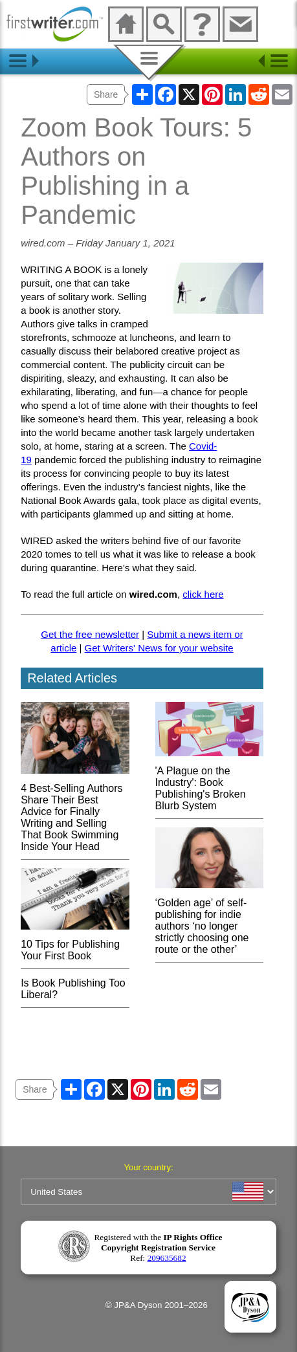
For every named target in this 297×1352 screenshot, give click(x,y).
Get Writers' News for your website (159, 647)
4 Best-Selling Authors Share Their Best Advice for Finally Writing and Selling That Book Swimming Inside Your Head (75, 811)
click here (202, 594)
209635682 (167, 1258)
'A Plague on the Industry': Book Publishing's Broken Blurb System (209, 782)
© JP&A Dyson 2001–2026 (156, 1305)
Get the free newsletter (90, 634)
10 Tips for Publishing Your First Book (75, 944)
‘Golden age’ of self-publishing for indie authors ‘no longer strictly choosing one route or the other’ (209, 920)
